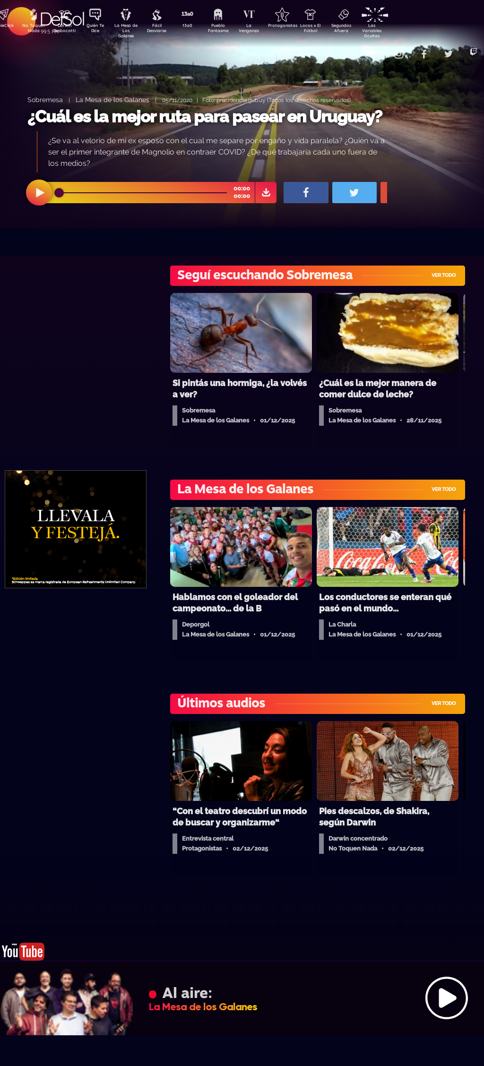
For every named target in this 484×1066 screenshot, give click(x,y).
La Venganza (264, 29)
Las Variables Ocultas (396, 30)
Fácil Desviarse (165, 29)
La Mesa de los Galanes (112, 99)
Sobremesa (45, 99)
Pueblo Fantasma (231, 29)
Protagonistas (297, 26)
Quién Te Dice (99, 29)
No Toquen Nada (32, 29)
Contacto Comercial (378, 48)
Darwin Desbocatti (66, 29)
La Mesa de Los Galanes (132, 30)
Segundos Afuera (363, 29)
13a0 (198, 26)
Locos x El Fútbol (330, 29)
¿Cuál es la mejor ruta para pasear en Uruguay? (204, 116)
